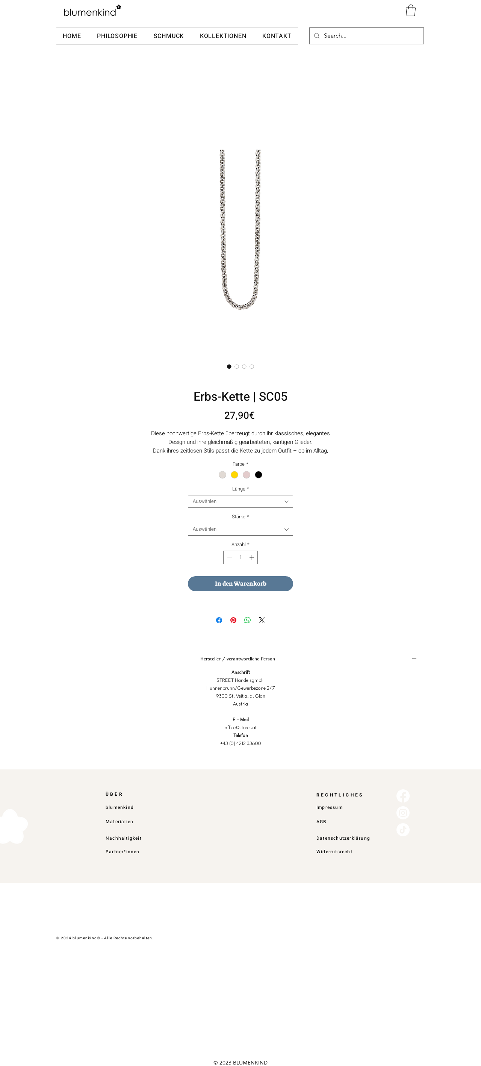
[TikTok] (403, 829)
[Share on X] (261, 620)
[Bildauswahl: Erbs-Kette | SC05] (229, 366)
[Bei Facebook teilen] (219, 620)
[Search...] (366, 36)
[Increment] (252, 557)
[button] (411, 10)
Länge (240, 489)
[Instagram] (403, 812)
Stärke (240, 517)
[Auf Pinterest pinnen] (233, 620)
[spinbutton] (240, 557)
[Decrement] (228, 557)
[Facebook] (403, 796)
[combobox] (240, 501)
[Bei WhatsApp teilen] (247, 620)
